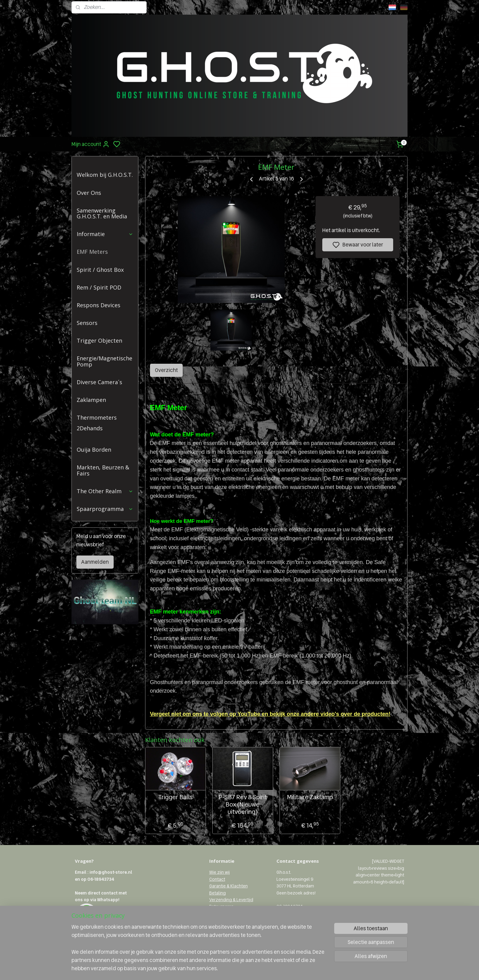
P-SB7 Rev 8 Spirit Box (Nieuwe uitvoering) (242, 804)
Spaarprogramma (105, 508)
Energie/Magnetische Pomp (104, 361)
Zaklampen (91, 399)
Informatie (105, 234)
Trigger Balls (175, 797)
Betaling (217, 893)
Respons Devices (98, 305)
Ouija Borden (94, 449)
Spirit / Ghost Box (100, 269)
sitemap (258, 968)
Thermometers (97, 417)
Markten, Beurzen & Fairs (103, 470)
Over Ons (89, 192)
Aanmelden (95, 562)
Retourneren (221, 906)
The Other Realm (105, 491)
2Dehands (90, 428)
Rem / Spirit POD (99, 287)
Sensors (87, 322)
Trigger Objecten (99, 340)
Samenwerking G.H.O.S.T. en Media (102, 213)
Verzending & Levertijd (231, 900)
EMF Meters (92, 251)
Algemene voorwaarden (233, 920)
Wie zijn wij (219, 872)
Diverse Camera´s (99, 382)
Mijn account (90, 144)
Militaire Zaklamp (310, 797)
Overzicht (166, 370)
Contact (217, 879)
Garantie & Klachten (228, 886)
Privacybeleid (222, 913)
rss (268, 968)
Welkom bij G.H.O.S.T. (105, 174)
